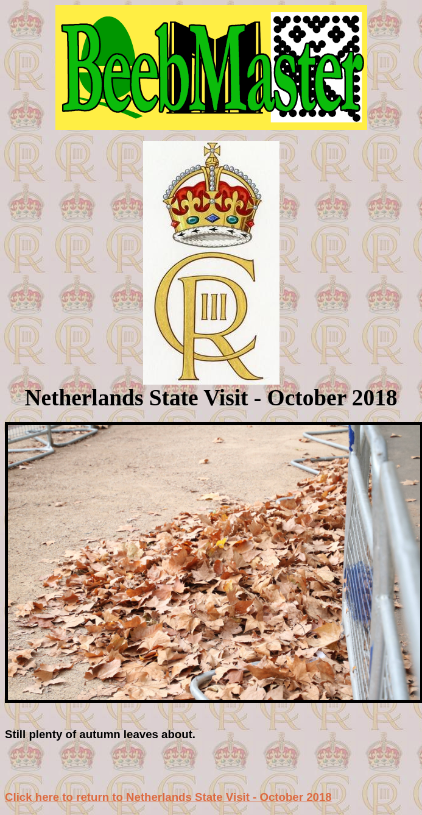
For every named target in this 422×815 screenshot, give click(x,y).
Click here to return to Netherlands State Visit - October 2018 (168, 797)
